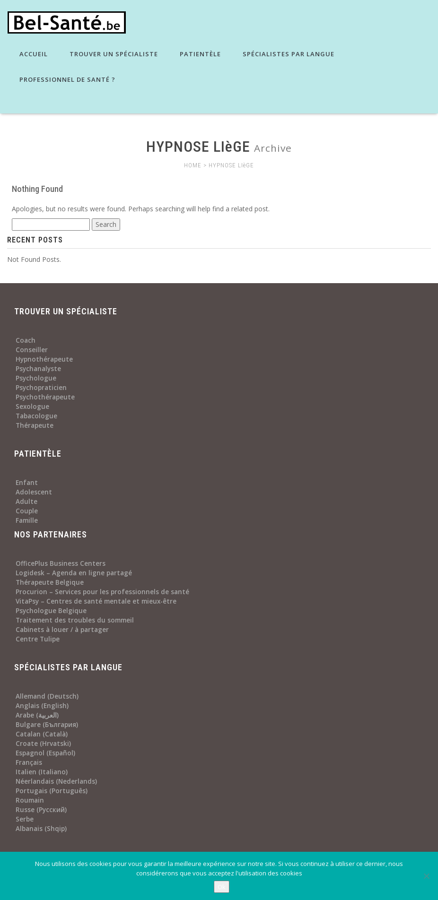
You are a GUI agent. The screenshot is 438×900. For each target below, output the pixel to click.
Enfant (27, 482)
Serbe (25, 819)
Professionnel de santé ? (66, 79)
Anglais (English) (42, 705)
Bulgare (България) (47, 724)
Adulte (26, 501)
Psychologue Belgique (51, 610)
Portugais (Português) (52, 791)
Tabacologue (36, 416)
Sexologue (32, 406)
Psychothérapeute (45, 397)
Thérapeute (34, 425)
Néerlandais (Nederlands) (56, 781)
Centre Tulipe (38, 639)
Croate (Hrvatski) (43, 743)
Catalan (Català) (42, 734)
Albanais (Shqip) (41, 828)
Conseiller (32, 350)
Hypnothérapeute (44, 359)
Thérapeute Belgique (50, 582)
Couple (27, 511)
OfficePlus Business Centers (60, 563)
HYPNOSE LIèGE (231, 165)
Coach (25, 340)
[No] (426, 876)
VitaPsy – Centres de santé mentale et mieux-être (96, 601)
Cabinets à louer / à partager (62, 629)
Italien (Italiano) (42, 772)
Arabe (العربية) (37, 715)
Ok (222, 887)
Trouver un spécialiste (113, 54)
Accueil (33, 54)
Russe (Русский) (41, 809)
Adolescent (34, 492)
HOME (192, 165)
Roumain (30, 800)
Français (29, 762)
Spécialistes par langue (287, 54)
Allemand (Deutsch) (47, 696)
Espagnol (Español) (45, 753)
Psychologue (36, 378)
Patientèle (199, 54)
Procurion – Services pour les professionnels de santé (102, 592)
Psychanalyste (38, 368)
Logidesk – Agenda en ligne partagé (74, 573)
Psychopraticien (41, 387)
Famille (27, 520)
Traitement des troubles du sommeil (75, 620)
